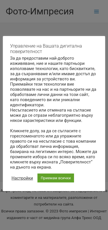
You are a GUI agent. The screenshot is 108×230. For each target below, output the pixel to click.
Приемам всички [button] (56, 178)
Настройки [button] (22, 178)
